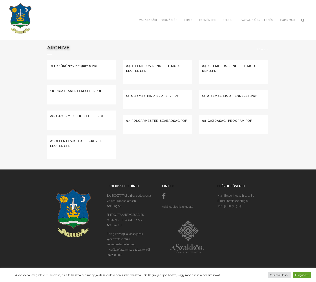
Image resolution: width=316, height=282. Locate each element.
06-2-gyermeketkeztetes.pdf (77, 116)
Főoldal (261, 49)
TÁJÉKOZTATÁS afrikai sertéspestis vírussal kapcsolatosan (129, 198)
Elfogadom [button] (302, 275)
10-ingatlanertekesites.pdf (76, 91)
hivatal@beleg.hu (238, 200)
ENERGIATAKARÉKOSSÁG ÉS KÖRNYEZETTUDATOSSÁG (125, 217)
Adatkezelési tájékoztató (177, 206)
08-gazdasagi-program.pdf (227, 121)
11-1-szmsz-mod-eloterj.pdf (152, 96)
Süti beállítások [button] (279, 275)
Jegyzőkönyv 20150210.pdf (74, 66)
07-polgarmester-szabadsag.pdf (156, 121)
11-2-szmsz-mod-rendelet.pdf (229, 96)
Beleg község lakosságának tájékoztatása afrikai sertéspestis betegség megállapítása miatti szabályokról (128, 241)
